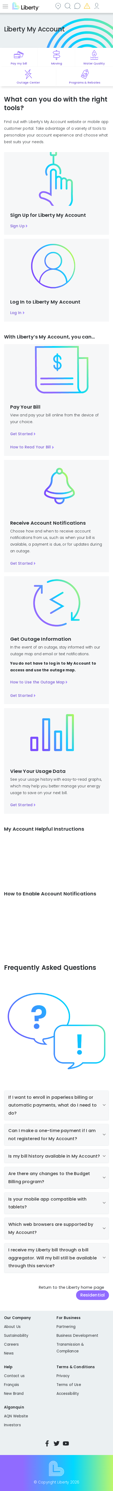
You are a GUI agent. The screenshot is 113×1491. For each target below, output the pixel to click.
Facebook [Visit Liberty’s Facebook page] (47, 1443)
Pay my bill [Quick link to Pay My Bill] (19, 63)
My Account (96, 6)
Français (11, 1384)
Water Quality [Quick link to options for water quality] (94, 63)
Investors (12, 1425)
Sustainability (16, 1335)
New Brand (14, 1393)
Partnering (66, 1326)
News (9, 1353)
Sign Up (17, 226)
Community (58, 6)
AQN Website (16, 1416)
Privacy (63, 1375)
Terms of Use (68, 1384)
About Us (12, 1326)
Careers (11, 1344)
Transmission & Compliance (70, 1348)
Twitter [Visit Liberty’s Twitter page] (56, 1443)
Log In (16, 312)
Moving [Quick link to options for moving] (56, 63)
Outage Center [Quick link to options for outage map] (28, 82)
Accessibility (67, 1393)
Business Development (77, 1335)
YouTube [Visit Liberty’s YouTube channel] (65, 1443)
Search (67, 6)
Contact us (77, 6)
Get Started (21, 434)
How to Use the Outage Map (37, 682)
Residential (92, 1295)
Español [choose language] (106, 6)
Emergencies (87, 6)
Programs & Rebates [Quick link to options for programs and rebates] (84, 82)
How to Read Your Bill (30, 447)
